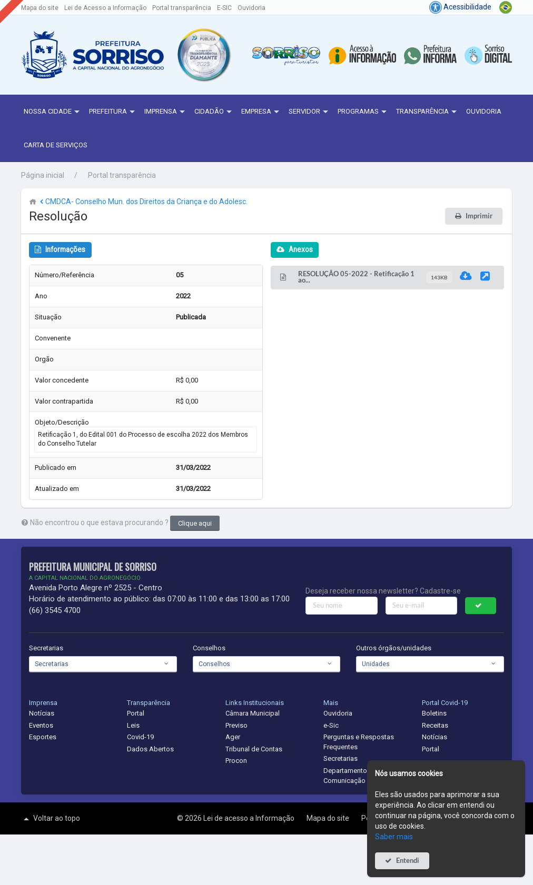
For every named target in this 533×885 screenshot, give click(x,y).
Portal (135, 713)
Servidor (310, 112)
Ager (232, 737)
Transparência (427, 112)
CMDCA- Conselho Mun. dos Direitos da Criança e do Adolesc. (143, 201)
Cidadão (214, 112)
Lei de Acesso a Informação (105, 8)
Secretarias (46, 648)
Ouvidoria (251, 8)
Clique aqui (195, 523)
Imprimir (479, 216)
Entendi (407, 860)
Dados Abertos (150, 749)
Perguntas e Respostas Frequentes (358, 742)
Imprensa (165, 112)
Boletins (434, 713)
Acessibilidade (460, 7)
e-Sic (331, 725)
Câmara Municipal (252, 713)
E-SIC (224, 8)
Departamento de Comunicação (350, 776)
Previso (236, 725)
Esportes (42, 737)
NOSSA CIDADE (53, 112)
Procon (236, 761)
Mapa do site (39, 8)
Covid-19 (140, 737)
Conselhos (209, 648)
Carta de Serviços (55, 145)
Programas (363, 112)
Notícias (41, 713)
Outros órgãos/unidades (393, 648)
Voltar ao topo (50, 818)
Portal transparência (181, 8)
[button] (203, 54)
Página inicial (42, 175)
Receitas (435, 725)
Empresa (261, 112)
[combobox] (103, 664)
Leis (133, 725)
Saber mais (394, 836)
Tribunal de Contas (253, 749)
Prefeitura (113, 112)
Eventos (41, 725)
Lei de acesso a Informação (249, 818)
